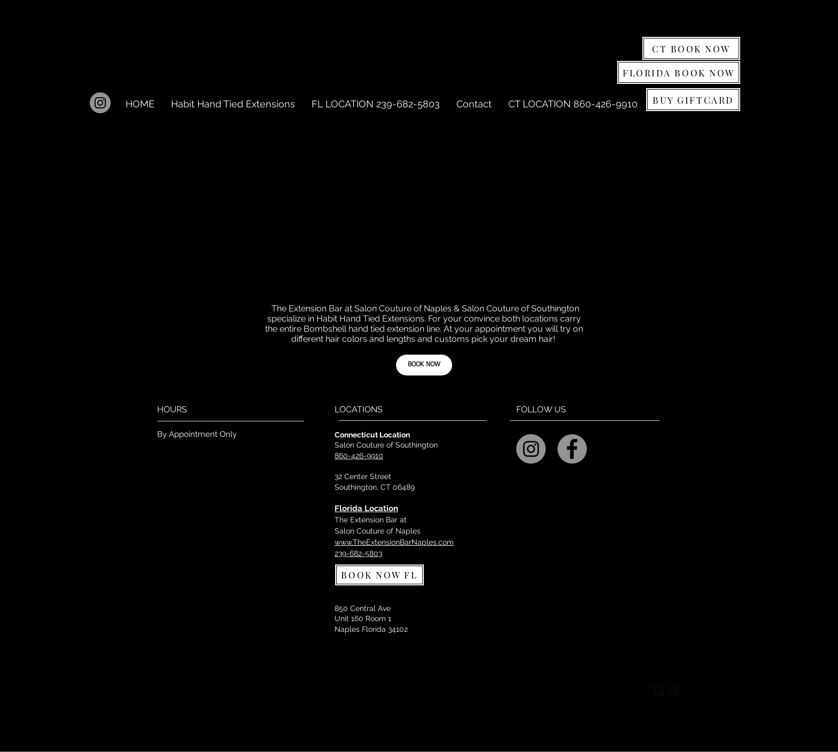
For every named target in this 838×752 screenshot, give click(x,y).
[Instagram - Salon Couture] (531, 449)
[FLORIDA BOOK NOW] (679, 72)
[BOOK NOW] (424, 365)
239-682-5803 (358, 553)
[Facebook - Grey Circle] (572, 449)
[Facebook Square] (644, 690)
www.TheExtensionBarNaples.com (394, 542)
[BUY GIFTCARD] (693, 100)
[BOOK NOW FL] (379, 575)
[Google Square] (673, 690)
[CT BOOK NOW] (691, 48)
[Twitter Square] (658, 690)
